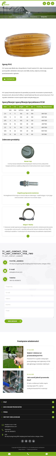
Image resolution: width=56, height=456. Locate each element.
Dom (10, 17)
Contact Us (9, 79)
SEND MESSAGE (15, 321)
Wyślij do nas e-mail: (10, 424)
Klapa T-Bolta (28, 225)
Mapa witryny (22, 449)
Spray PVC (44, 17)
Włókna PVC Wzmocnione (29, 17)
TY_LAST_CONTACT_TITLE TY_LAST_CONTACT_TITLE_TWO (17, 252)
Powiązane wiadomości (28, 341)
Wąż (17, 17)
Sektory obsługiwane (28, 417)
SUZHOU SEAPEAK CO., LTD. (24, 447)
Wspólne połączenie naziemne (28, 193)
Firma (28, 412)
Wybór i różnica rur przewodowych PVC (34, 354)
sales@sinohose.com (11, 426)
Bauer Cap (28, 161)
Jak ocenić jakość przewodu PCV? (38, 378)
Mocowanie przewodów (28, 407)
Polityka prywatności (32, 449)
